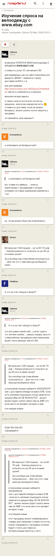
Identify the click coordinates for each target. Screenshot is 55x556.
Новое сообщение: (11, 32)
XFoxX (13, 237)
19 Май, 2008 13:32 (9, 204)
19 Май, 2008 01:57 (9, 129)
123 (23, 171)
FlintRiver (14, 281)
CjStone (25, 32)
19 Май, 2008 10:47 (9, 156)
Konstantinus (16, 135)
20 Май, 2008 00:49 (9, 441)
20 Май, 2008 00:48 (9, 419)
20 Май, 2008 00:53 (40, 32)
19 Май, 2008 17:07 (9, 275)
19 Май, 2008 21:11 (9, 302)
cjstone (24, 449)
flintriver (25, 318)
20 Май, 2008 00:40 (9, 351)
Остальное (8, 10)
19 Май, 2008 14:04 (9, 231)
